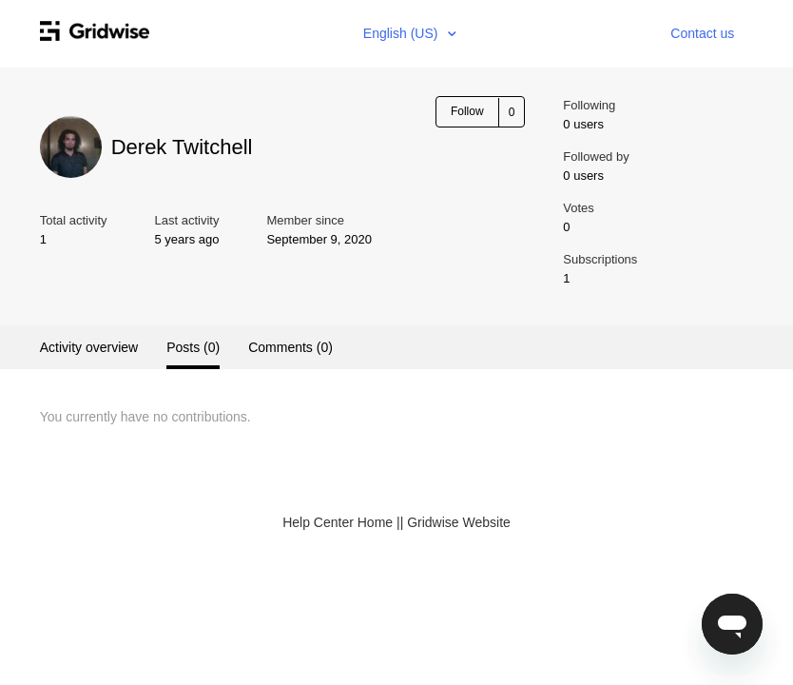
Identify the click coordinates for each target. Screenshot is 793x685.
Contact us (702, 33)
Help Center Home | (340, 522)
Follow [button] (467, 111)
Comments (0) (290, 347)
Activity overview (89, 347)
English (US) (402, 33)
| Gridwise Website (455, 522)
